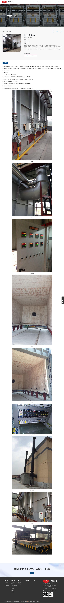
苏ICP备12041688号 (23, 601)
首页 (3, 31)
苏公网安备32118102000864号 (33, 601)
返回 (57, 31)
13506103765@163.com (51, 590)
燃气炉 (10, 31)
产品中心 (6, 31)
